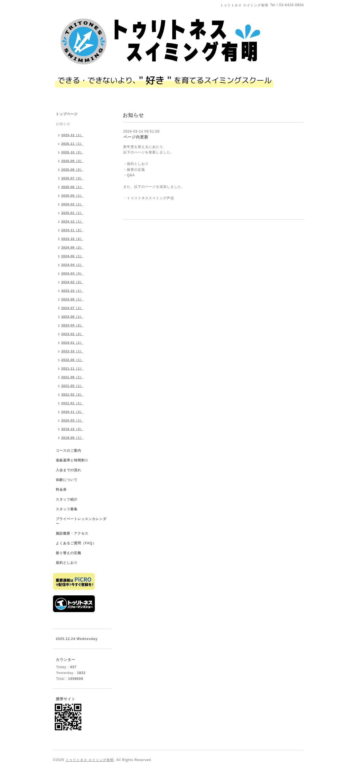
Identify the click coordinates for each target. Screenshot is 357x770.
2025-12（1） (72, 135)
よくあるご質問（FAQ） (76, 543)
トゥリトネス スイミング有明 (90, 760)
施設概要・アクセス (72, 533)
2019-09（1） (72, 437)
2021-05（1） (72, 386)
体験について (67, 480)
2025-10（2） (72, 152)
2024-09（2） (72, 247)
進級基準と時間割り (72, 460)
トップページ (67, 114)
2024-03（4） (72, 273)
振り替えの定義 (68, 553)
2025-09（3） (72, 161)
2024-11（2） (72, 230)
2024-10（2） (72, 238)
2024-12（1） (72, 221)
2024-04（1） (72, 264)
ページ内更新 (135, 137)
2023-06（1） (72, 316)
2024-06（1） (72, 256)
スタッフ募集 (67, 509)
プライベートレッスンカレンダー (81, 521)
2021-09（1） (72, 377)
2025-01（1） (72, 213)
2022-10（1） (72, 351)
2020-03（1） (72, 420)
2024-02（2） (72, 282)
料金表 (61, 490)
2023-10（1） (72, 290)
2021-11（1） (72, 368)
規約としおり (67, 563)
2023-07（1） (72, 308)
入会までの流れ (68, 470)
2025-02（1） (72, 204)
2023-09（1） (72, 299)
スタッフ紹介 (67, 499)
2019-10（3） (72, 429)
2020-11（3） (72, 411)
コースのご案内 (68, 451)
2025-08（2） (72, 169)
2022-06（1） (72, 360)
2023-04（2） (72, 325)
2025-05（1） (72, 195)
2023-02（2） (72, 334)
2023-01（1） (72, 342)
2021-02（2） (72, 394)
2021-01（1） (72, 403)
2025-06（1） (72, 187)
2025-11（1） (72, 143)
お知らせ (63, 124)
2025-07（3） (72, 178)
